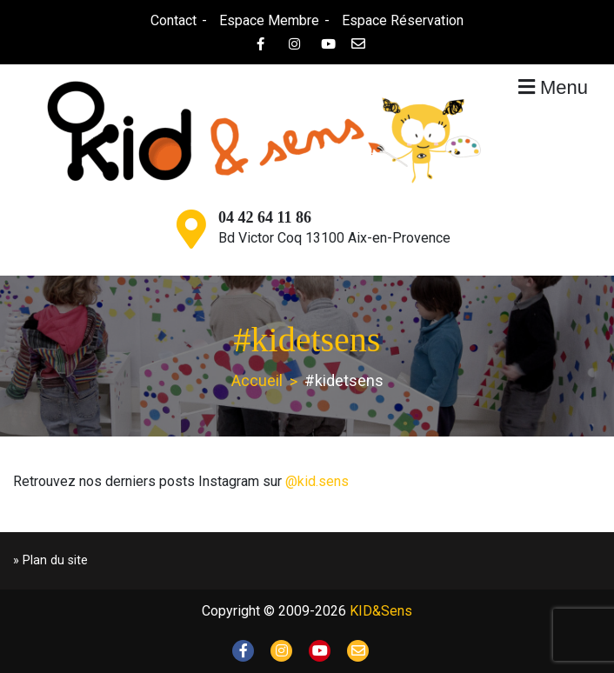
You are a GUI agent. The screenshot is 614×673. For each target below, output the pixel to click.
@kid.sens (317, 481)
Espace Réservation (403, 20)
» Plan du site (50, 560)
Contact (173, 20)
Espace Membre (269, 20)
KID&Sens (381, 611)
